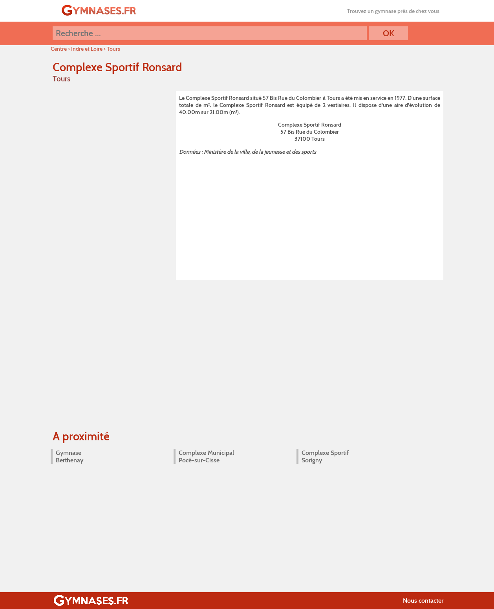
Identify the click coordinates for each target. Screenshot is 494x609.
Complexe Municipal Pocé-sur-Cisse (206, 456)
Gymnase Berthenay (69, 456)
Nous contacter (423, 600)
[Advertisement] (309, 216)
